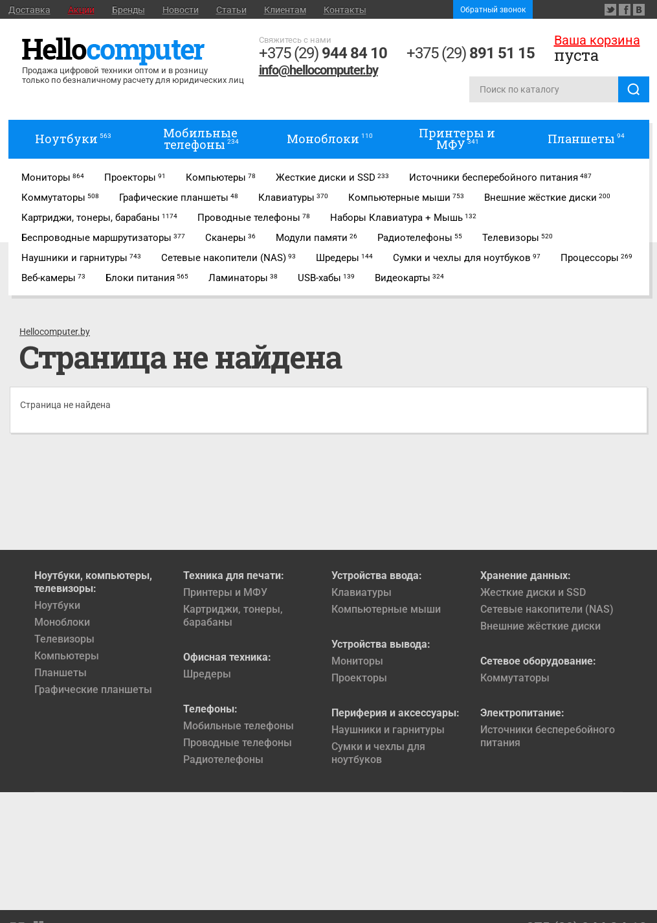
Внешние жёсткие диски (540, 626)
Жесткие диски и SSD (533, 592)
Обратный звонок (493, 9)
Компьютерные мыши (386, 609)
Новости (180, 10)
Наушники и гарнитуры (388, 730)
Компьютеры (66, 656)
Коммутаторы (515, 678)
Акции (81, 10)
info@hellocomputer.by (318, 70)
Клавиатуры (361, 592)
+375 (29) (323, 53)
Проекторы (359, 678)
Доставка (29, 10)
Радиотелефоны (223, 759)
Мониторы (357, 661)
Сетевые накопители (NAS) (547, 609)
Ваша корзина (597, 40)
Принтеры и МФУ (225, 592)
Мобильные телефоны (238, 726)
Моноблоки (62, 622)
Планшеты (60, 673)
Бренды (128, 10)
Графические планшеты (93, 689)
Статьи (231, 10)
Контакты (345, 10)
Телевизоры (64, 639)
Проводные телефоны (237, 742)
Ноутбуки (57, 605)
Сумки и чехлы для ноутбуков (378, 753)
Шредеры (207, 674)
